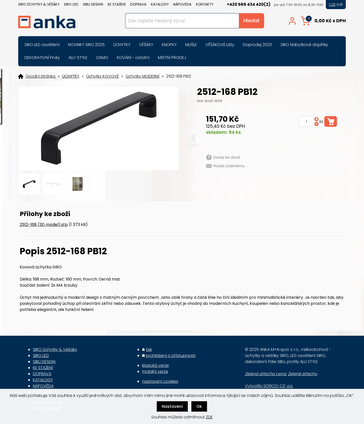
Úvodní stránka (40, 76)
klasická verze (155, 365)
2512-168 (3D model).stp (44, 224)
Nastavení (172, 406)
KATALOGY (160, 4)
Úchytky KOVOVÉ (102, 76)
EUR (340, 4)
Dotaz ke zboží (227, 157)
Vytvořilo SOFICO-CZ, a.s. (269, 386)
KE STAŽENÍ (117, 4)
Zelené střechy (302, 374)
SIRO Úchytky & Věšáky (38, 4)
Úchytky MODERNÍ (142, 76)
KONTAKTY (204, 4)
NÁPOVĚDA (182, 4)
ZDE (209, 417)
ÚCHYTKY (70, 76)
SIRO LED (71, 4)
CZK (332, 4)
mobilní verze (155, 371)
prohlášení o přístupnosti (170, 355)
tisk (149, 349)
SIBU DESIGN (93, 4)
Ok (199, 406)
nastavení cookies (160, 381)
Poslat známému (229, 165)
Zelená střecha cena (265, 374)
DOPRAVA (138, 4)
